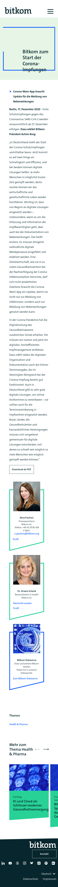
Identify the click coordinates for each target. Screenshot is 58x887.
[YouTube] (11, 864)
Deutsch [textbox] (46, 874)
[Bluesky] (32, 864)
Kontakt (44, 854)
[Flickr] (54, 864)
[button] (46, 749)
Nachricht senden (22, 603)
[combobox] (48, 873)
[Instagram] (25, 864)
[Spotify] (47, 864)
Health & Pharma (18, 724)
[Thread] (18, 864)
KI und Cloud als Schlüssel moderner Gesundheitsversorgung (29, 805)
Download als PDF (21, 469)
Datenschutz (30, 879)
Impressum (49, 879)
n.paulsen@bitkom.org (26, 533)
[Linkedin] (4, 864)
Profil (16, 539)
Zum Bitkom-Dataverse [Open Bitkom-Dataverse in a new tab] (25, 678)
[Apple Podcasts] (39, 864)
